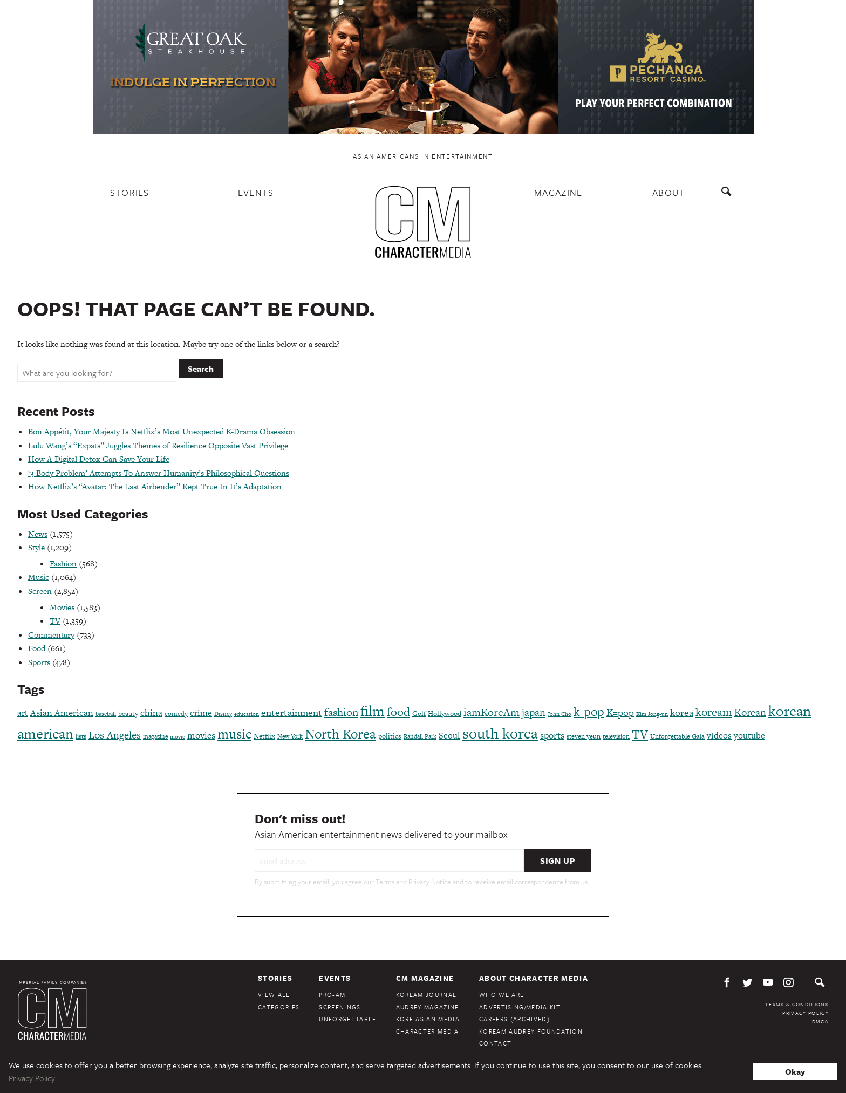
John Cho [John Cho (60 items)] (559, 714)
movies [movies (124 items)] (201, 735)
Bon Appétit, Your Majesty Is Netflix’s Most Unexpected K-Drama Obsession (161, 431)
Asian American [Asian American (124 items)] (61, 712)
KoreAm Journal (426, 994)
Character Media (427, 1031)
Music (38, 577)
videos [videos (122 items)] (719, 735)
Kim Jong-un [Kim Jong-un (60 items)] (652, 714)
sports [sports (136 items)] (552, 735)
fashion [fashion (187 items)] (341, 712)
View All (274, 994)
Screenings (339, 1007)
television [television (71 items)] (616, 736)
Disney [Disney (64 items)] (223, 713)
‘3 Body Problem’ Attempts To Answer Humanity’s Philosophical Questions (158, 473)
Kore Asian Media (428, 1018)
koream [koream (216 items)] (713, 712)
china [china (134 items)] (151, 712)
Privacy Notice (429, 881)
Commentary (51, 634)
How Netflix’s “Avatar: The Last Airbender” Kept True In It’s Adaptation (155, 486)
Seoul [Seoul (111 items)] (449, 735)
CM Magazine (425, 978)
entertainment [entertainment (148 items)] (291, 712)
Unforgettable (347, 1018)
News (37, 533)
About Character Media (533, 978)
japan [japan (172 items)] (533, 712)
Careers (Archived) (514, 1018)
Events (256, 192)
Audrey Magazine (427, 1007)
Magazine (558, 192)
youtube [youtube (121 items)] (749, 735)
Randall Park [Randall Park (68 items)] (420, 736)
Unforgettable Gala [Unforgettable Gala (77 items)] (677, 736)
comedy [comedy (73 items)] (176, 714)
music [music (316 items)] (234, 734)
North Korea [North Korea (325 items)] (340, 734)
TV (55, 620)
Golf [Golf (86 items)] (419, 713)
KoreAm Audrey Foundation (531, 1031)
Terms (385, 881)
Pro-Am (332, 994)
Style (36, 547)
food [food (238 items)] (398, 711)
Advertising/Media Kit (520, 1007)
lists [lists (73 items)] (81, 736)
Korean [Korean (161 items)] (750, 712)
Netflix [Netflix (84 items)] (264, 736)
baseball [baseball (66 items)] (105, 713)
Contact (495, 1043)
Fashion (63, 563)
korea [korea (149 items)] (681, 712)
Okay (795, 1071)
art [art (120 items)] (22, 713)
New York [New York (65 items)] (290, 736)
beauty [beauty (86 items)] (128, 713)
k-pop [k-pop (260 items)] (589, 711)
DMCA (820, 1021)
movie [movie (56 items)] (177, 737)
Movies (62, 607)
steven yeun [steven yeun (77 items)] (584, 736)
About (668, 192)
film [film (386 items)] (372, 711)
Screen (40, 591)
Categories (278, 1007)
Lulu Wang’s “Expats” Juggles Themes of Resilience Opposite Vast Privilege (159, 445)
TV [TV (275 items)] (640, 734)
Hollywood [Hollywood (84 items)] (444, 713)
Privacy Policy (805, 1012)
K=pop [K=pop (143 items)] (620, 712)
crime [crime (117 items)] (201, 713)
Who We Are (501, 994)
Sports (39, 662)
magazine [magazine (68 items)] (155, 736)
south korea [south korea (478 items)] (500, 733)
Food (36, 648)
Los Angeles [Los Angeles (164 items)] (114, 735)
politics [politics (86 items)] (389, 736)
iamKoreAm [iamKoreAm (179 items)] (491, 712)
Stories (129, 192)
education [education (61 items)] (246, 714)
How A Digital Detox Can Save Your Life (98, 458)
